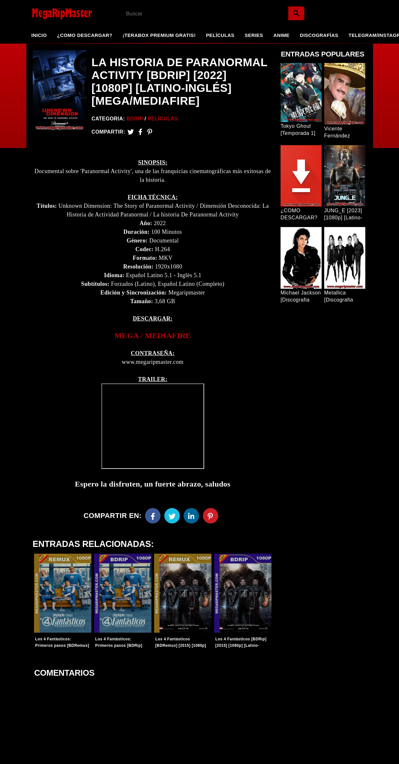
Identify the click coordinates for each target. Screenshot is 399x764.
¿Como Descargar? (84, 35)
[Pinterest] (149, 132)
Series (254, 35)
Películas (220, 35)
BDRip (134, 118)
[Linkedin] (191, 515)
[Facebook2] (140, 132)
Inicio (39, 35)
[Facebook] (153, 515)
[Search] (296, 13)
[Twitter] (130, 132)
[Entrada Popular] (301, 92)
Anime (281, 35)
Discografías (319, 35)
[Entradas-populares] (62, 593)
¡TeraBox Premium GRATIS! (159, 35)
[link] (152, 335)
